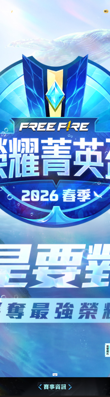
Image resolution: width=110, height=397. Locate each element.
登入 (106, 11)
